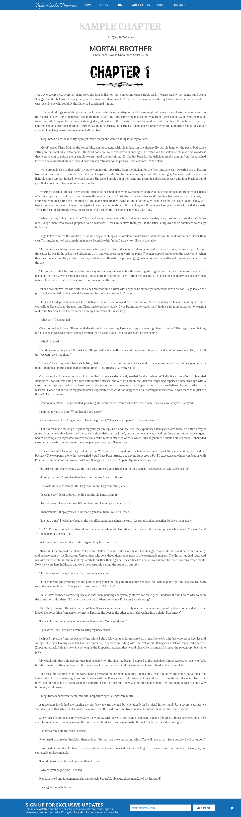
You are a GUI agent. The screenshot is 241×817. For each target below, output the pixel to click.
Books (103, 5)
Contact (178, 5)
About (161, 5)
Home (88, 5)
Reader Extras (139, 5)
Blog (118, 5)
